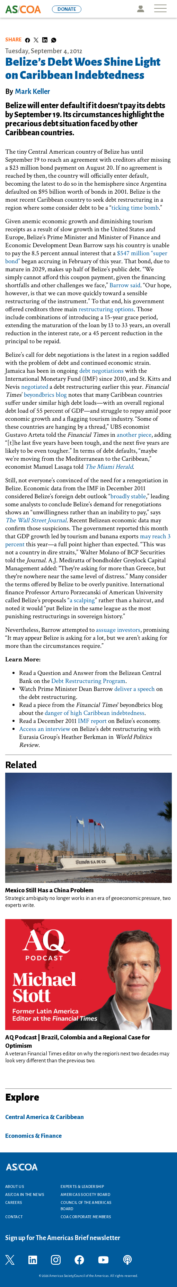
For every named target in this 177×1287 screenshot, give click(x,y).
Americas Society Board (85, 1194)
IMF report (92, 721)
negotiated (34, 387)
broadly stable (128, 496)
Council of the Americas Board (86, 1205)
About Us (14, 1186)
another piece (134, 435)
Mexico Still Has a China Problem (49, 890)
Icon (140, 9)
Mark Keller (32, 91)
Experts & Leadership (82, 1186)
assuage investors (118, 630)
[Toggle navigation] (160, 9)
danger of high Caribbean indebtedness (94, 713)
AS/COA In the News (24, 1194)
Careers (13, 1202)
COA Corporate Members (86, 1217)
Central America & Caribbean (44, 1117)
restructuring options (106, 309)
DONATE (66, 9)
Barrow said (124, 285)
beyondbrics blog (45, 395)
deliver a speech (134, 689)
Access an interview (44, 729)
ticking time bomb (135, 207)
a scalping (82, 600)
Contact (14, 1217)
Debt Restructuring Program (88, 681)
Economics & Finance (33, 1136)
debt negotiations (101, 371)
